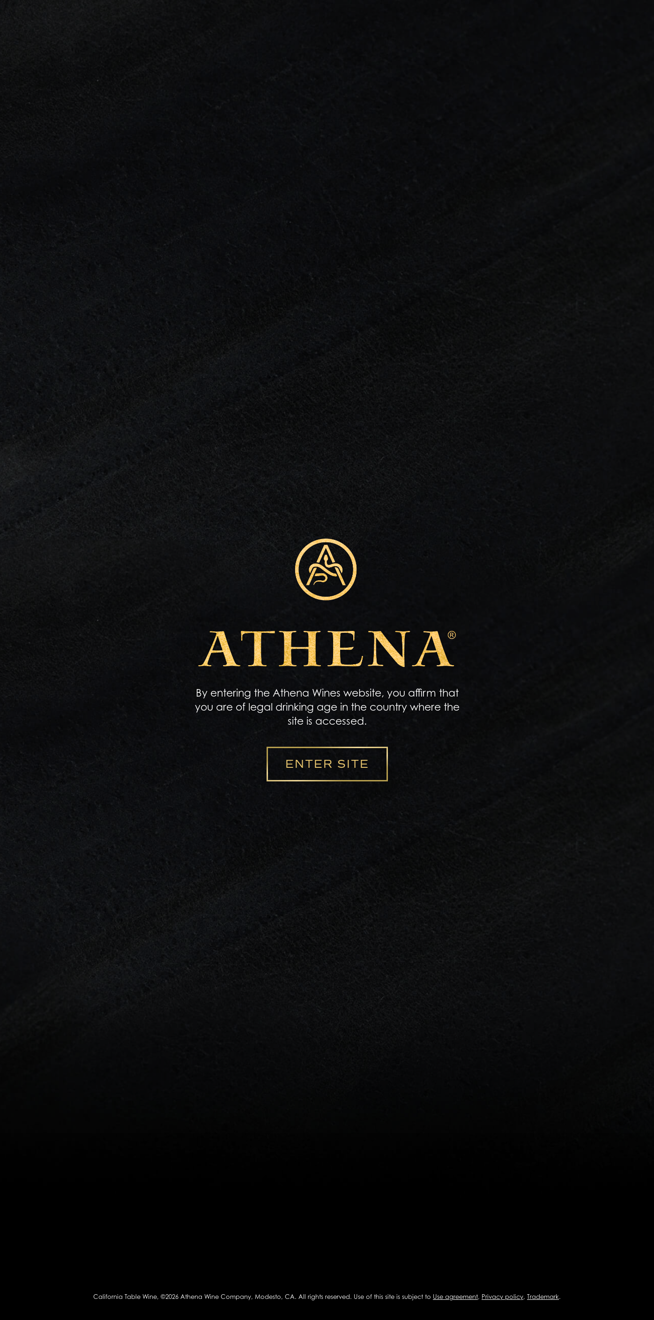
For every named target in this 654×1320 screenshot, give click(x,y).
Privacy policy (502, 1296)
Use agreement (455, 1296)
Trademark (543, 1296)
